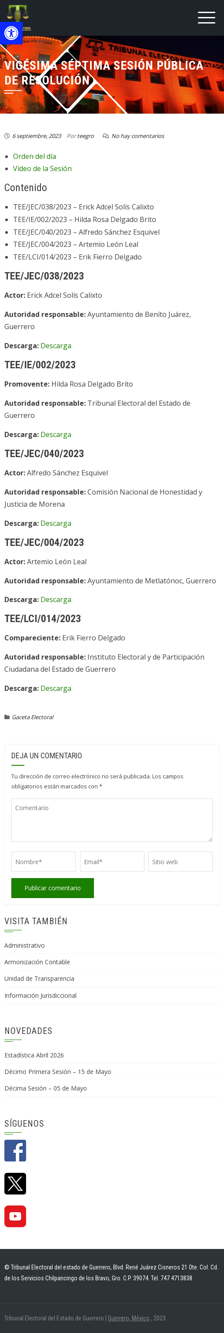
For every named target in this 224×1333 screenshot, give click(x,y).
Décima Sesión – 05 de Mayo (45, 1088)
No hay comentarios (137, 136)
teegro (85, 136)
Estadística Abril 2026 (34, 1055)
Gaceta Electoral (32, 717)
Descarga (55, 345)
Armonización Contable (37, 962)
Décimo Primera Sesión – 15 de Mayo (57, 1071)
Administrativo (24, 945)
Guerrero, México (129, 1318)
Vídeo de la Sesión (42, 168)
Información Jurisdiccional (40, 995)
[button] (11, 33)
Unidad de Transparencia (39, 978)
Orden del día (34, 156)
